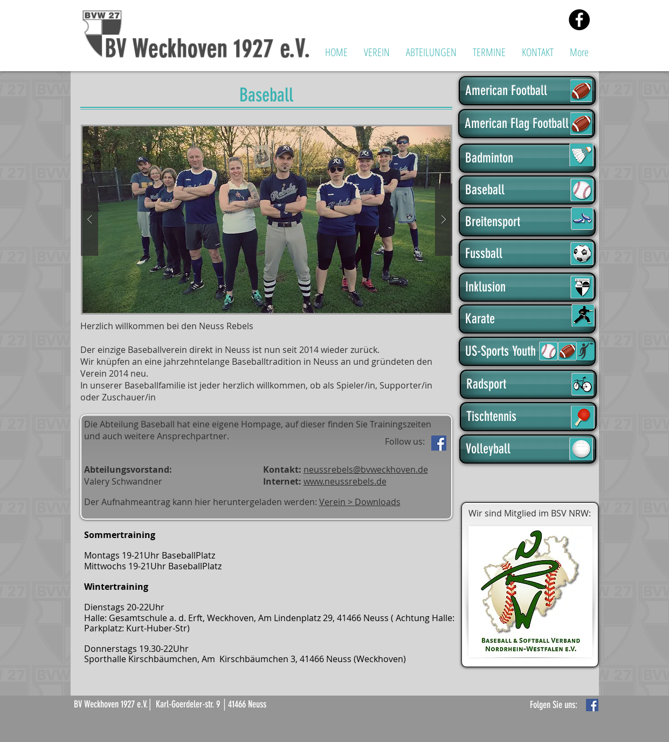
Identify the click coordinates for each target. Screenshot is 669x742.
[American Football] (527, 90)
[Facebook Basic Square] (592, 705)
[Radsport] (528, 384)
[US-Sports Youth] (527, 351)
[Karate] (527, 318)
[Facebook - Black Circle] (579, 19)
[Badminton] (527, 158)
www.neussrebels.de (345, 481)
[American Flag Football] (526, 123)
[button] (377, 52)
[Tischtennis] (528, 416)
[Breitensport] (527, 221)
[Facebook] (438, 443)
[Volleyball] (527, 449)
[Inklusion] (527, 287)
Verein (333, 502)
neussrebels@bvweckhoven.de (366, 469)
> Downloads (374, 502)
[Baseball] (527, 190)
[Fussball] (527, 253)
